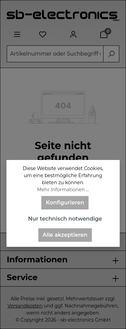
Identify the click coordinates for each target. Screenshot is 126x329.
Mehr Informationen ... (63, 190)
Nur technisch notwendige (65, 219)
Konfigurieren (65, 202)
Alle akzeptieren (65, 235)
